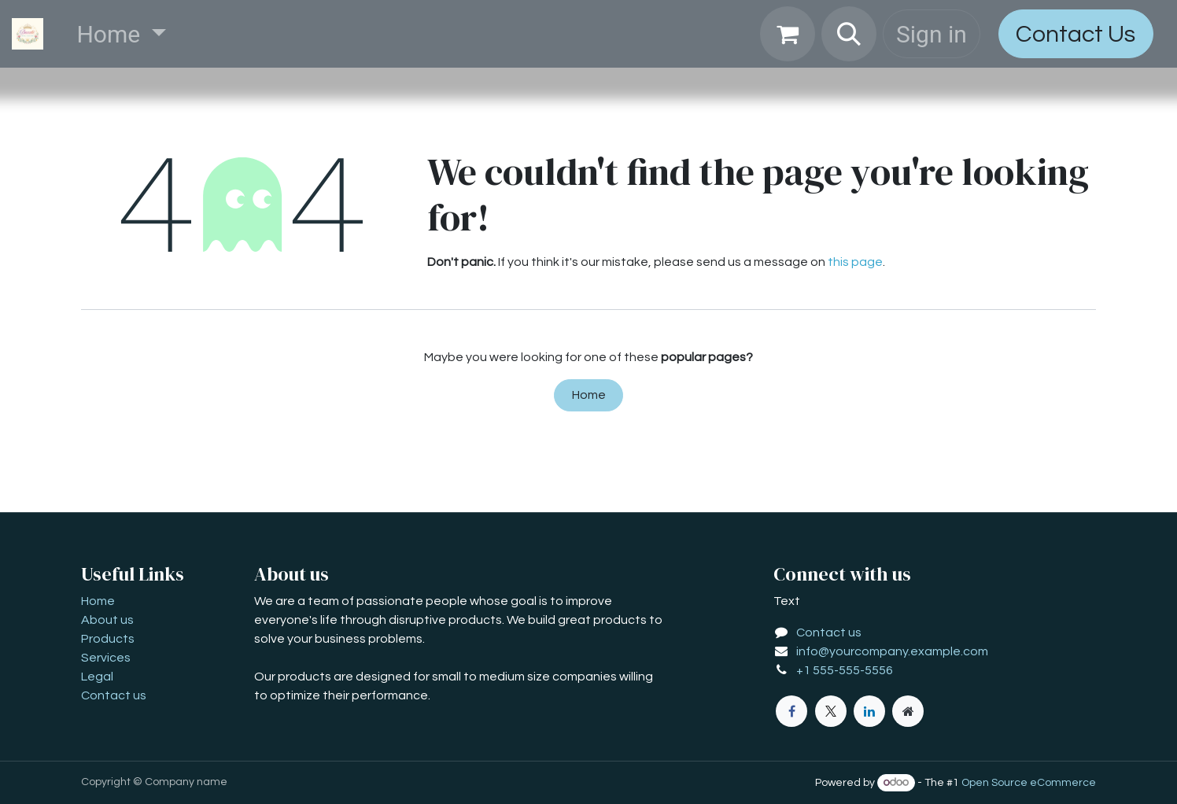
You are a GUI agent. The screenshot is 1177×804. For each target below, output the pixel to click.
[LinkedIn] (869, 711)
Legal (97, 676)
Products (108, 639)
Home (589, 395)
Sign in (931, 34)
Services (106, 657)
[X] (831, 711)
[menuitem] (121, 34)
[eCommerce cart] (787, 33)
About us (107, 620)
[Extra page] (908, 711)
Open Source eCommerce (1028, 782)
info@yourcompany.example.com (892, 651)
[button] (848, 33)
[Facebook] (791, 711)
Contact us (113, 695)
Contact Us (1075, 34)
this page (855, 262)
